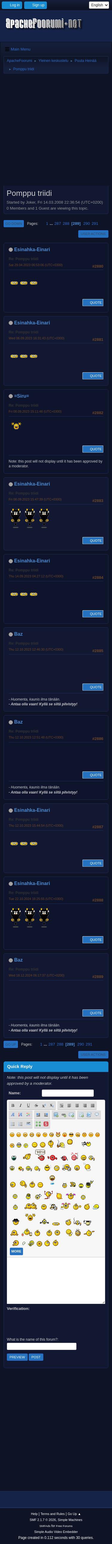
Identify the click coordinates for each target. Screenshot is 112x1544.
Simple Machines (70, 1520)
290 (86, 223)
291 (95, 223)
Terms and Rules (53, 1514)
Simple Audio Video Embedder (56, 1532)
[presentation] (52, 1323)
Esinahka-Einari (32, 249)
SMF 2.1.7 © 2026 (43, 1520)
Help (34, 1514)
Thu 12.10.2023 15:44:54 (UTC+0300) (36, 825)
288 (66, 223)
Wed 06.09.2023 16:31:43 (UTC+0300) (37, 338)
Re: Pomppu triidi (24, 259)
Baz (18, 634)
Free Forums (64, 1526)
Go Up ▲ (74, 1514)
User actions (93, 234)
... (52, 223)
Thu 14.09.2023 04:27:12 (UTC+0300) (36, 576)
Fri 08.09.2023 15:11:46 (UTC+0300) (35, 411)
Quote (93, 302)
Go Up (10, 1044)
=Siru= (21, 396)
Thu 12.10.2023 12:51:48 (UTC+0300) (36, 737)
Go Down (13, 223)
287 (57, 223)
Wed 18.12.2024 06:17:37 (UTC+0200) (37, 975)
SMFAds (44, 1526)
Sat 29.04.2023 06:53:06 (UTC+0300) (36, 265)
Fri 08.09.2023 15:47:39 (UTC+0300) (35, 499)
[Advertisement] (56, 132)
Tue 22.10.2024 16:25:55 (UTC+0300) (36, 899)
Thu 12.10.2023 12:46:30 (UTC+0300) (36, 649)
